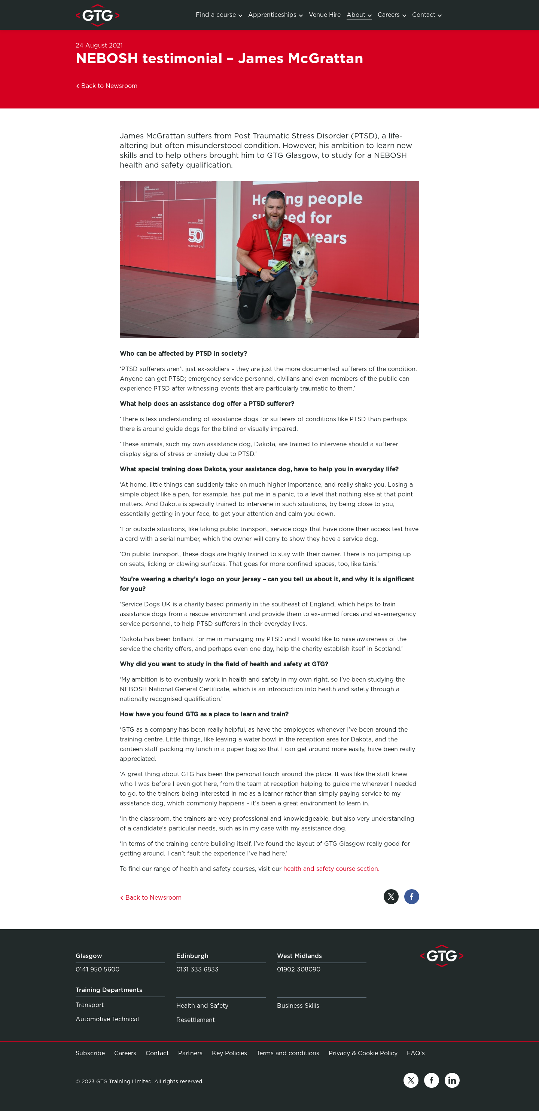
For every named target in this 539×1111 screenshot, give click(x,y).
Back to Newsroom (106, 85)
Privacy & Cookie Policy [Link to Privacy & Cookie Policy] (363, 1053)
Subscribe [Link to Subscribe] (90, 1053)
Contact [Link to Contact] (427, 14)
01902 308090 (298, 969)
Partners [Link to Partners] (190, 1053)
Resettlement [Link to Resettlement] (195, 1019)
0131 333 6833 (197, 969)
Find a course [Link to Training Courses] (219, 14)
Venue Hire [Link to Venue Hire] (325, 14)
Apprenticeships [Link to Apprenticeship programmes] (275, 14)
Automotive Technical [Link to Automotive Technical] (107, 1019)
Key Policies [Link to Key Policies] (229, 1053)
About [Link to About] (359, 14)
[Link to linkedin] (452, 1081)
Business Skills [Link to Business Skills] (298, 1005)
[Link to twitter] (411, 1081)
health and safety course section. (331, 868)
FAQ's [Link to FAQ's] (416, 1053)
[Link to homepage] (97, 15)
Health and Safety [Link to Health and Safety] (202, 1005)
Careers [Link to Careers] (392, 14)
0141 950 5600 (97, 969)
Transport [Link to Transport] (90, 1005)
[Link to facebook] (431, 1081)
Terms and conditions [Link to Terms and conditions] (287, 1053)
